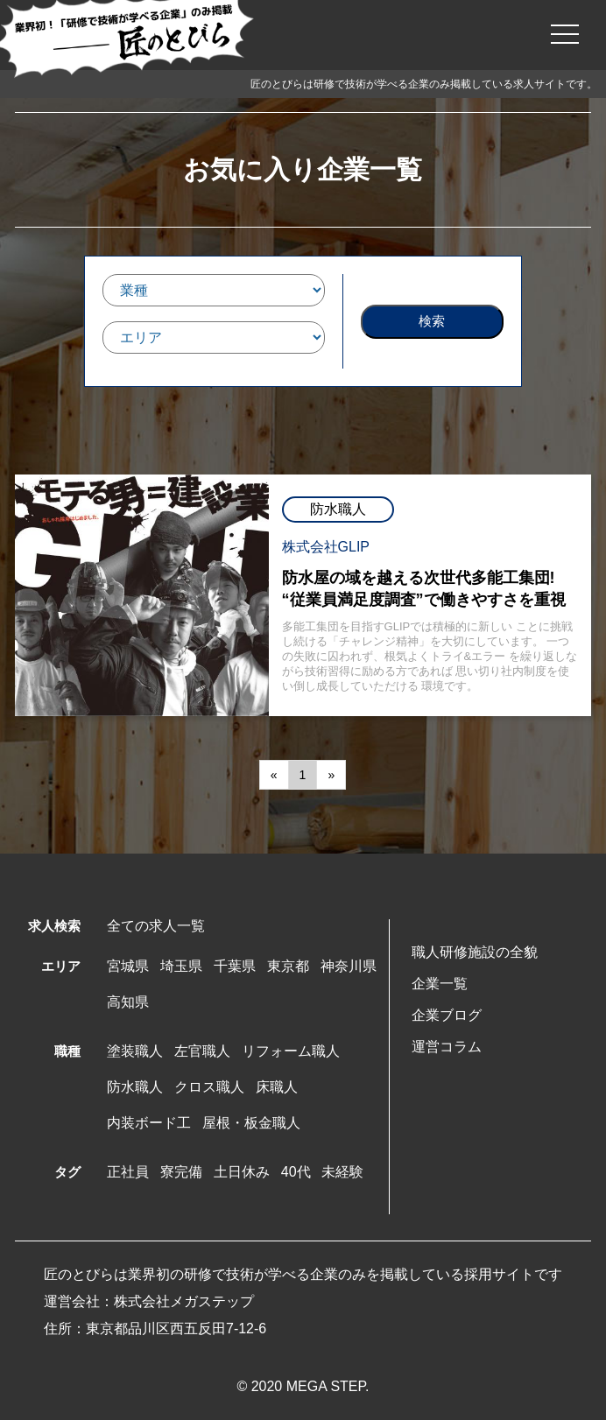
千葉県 (235, 966)
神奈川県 (349, 966)
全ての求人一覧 (156, 925)
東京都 (288, 966)
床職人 (277, 1086)
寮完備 (181, 1171)
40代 (296, 1171)
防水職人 (135, 1086)
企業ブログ (447, 1015)
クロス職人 (209, 1086)
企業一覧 (440, 983)
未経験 (342, 1171)
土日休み (242, 1171)
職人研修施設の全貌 (475, 952)
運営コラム (447, 1046)
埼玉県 (181, 966)
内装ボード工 (149, 1122)
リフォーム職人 (291, 1051)
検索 (432, 320)
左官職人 (202, 1051)
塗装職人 (135, 1051)
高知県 (128, 1002)
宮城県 (128, 966)
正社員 (128, 1171)
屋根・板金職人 (251, 1122)
